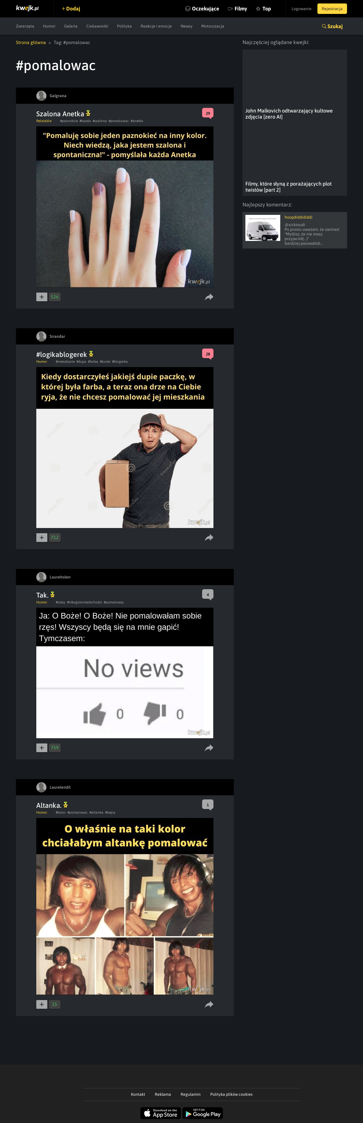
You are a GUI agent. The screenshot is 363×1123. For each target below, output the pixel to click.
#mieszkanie (65, 362)
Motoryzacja (212, 26)
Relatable (43, 121)
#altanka (96, 812)
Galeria (71, 26)
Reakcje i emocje (156, 26)
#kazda (85, 121)
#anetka (137, 121)
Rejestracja (332, 8)
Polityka (124, 26)
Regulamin (191, 1094)
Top (267, 9)
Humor (49, 26)
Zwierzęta (25, 26)
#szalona (100, 121)
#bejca (110, 812)
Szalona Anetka (63, 114)
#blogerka (120, 362)
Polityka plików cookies (231, 1094)
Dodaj (73, 9)
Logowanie (302, 8)
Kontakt (138, 1094)
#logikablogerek (64, 354)
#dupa (81, 362)
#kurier (105, 362)
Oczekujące (205, 9)
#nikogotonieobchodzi (84, 602)
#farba (93, 362)
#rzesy (60, 602)
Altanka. (52, 805)
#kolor (61, 812)
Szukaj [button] (335, 26)
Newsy (187, 26)
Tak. (45, 595)
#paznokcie (69, 121)
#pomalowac (119, 121)
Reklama (163, 1094)
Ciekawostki (97, 26)
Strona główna (31, 42)
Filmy (241, 9)
